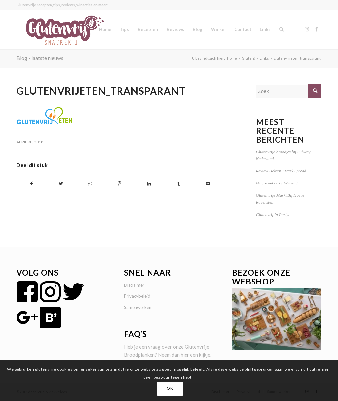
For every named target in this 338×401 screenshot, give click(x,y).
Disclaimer (134, 285)
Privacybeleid (137, 296)
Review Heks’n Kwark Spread (281, 171)
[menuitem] (105, 29)
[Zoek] (281, 29)
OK (170, 388)
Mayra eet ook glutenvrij (277, 183)
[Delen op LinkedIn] (149, 184)
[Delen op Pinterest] (119, 184)
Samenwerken (137, 307)
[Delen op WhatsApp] (90, 184)
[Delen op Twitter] (61, 184)
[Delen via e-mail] (207, 184)
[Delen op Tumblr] (178, 184)
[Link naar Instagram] (307, 29)
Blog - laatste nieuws (40, 58)
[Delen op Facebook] (31, 184)
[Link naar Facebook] (316, 29)
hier (185, 355)
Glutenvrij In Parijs (272, 214)
